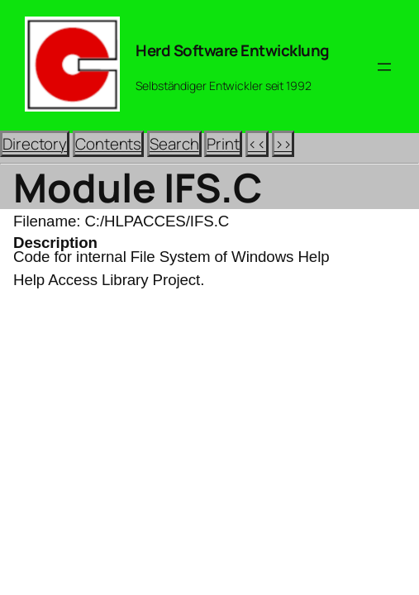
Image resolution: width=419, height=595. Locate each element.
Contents (108, 144)
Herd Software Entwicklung (233, 50)
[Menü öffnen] (384, 67)
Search (174, 144)
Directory (34, 144)
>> (283, 144)
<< (257, 144)
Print (223, 144)
